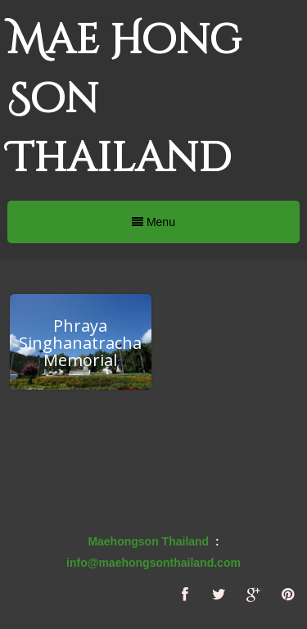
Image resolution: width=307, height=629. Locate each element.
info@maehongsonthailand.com (153, 562)
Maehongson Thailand (148, 541)
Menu (153, 222)
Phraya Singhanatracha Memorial (80, 342)
